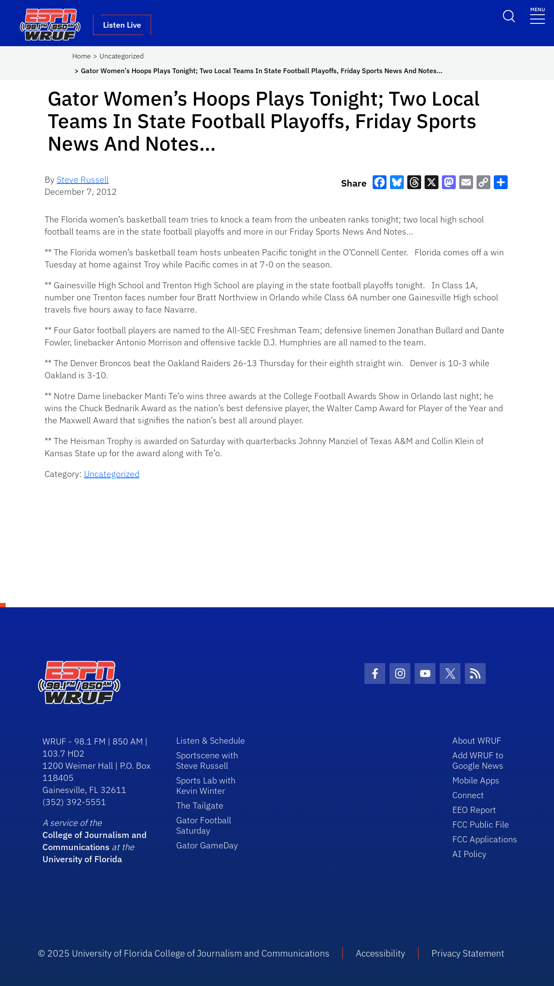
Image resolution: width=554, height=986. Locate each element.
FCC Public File (480, 824)
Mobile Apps (475, 780)
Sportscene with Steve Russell (207, 760)
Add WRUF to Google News (477, 760)
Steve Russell (83, 179)
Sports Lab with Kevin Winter (205, 785)
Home (81, 56)
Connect (468, 795)
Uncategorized (122, 56)
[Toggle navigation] (537, 15)
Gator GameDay (207, 845)
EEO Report (474, 809)
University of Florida (82, 859)
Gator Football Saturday (203, 825)
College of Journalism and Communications (94, 841)
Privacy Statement (468, 953)
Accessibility (380, 953)
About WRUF (476, 740)
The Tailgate (199, 805)
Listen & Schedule (210, 740)
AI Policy (469, 854)
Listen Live (122, 25)
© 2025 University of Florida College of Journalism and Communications (183, 953)
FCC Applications (484, 839)
